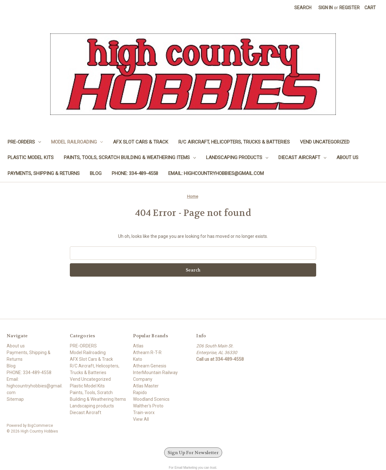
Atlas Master (146, 385)
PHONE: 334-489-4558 (135, 173)
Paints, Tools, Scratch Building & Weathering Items (130, 157)
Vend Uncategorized (324, 142)
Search (302, 7)
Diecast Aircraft (302, 157)
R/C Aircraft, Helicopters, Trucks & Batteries (234, 142)
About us (347, 157)
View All (141, 419)
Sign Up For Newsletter (193, 452)
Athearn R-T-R (147, 352)
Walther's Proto (148, 405)
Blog (96, 173)
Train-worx (144, 412)
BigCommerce (40, 425)
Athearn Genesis (149, 365)
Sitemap (15, 399)
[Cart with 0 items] (370, 8)
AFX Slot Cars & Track (140, 142)
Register (349, 7)
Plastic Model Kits (31, 157)
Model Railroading (77, 142)
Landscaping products (237, 157)
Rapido (140, 392)
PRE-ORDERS (24, 142)
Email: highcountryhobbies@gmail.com (216, 173)
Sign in (325, 7)
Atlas (138, 345)
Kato (137, 359)
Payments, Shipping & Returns (44, 173)
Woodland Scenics (151, 399)
